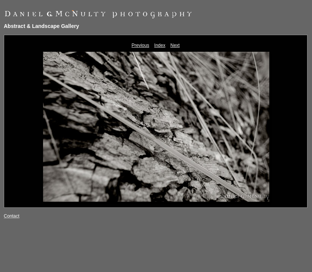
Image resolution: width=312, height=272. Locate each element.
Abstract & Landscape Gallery (41, 26)
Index (159, 45)
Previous (140, 45)
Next (175, 45)
